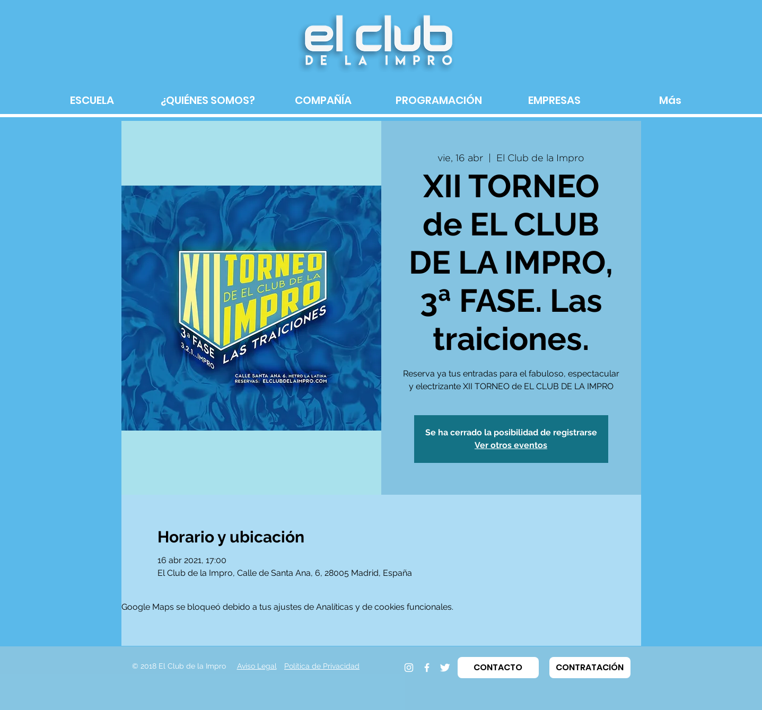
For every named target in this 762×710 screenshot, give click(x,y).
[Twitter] (445, 667)
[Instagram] (409, 667)
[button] (498, 667)
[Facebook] (427, 667)
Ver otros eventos (511, 445)
